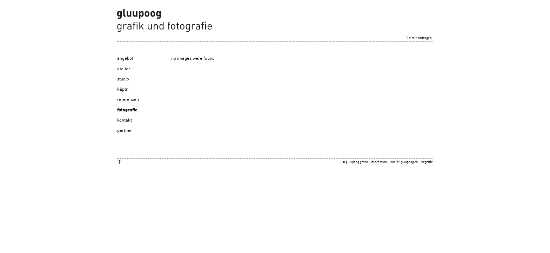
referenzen (128, 99)
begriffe (427, 162)
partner (124, 130)
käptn (122, 89)
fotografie (127, 110)
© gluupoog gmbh (355, 162)
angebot (125, 58)
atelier (123, 69)
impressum (379, 162)
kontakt (124, 120)
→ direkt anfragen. (418, 38)
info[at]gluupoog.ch (404, 162)
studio (123, 79)
